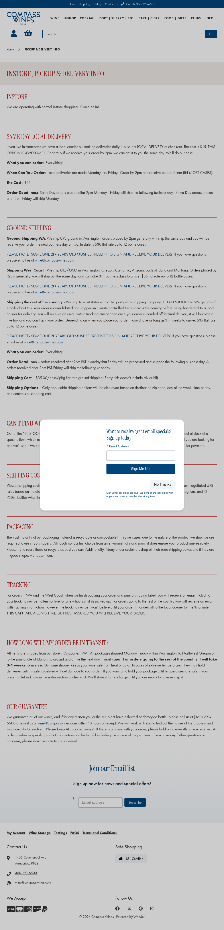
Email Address (119, 446)
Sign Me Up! (141, 469)
